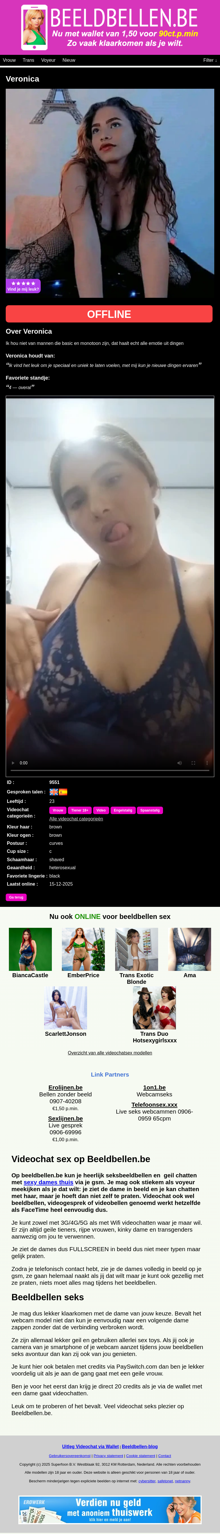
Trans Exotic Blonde (136, 978)
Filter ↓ (210, 60)
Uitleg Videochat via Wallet (90, 1446)
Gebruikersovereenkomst (70, 1456)
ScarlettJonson (65, 1034)
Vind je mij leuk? (23, 286)
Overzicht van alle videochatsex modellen (110, 1052)
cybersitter (146, 1481)
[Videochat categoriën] (79, 59)
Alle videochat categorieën (76, 818)
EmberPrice (83, 975)
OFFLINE (109, 314)
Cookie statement (140, 1456)
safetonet (165, 1481)
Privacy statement (108, 1456)
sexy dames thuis (48, 1182)
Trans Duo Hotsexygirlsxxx (154, 1036)
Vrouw (9, 60)
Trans (28, 60)
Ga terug (16, 897)
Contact (164, 1456)
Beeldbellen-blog (140, 1446)
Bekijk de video (110, 586)
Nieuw (68, 60)
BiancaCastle (30, 975)
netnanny (182, 1481)
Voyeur (48, 60)
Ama (190, 975)
